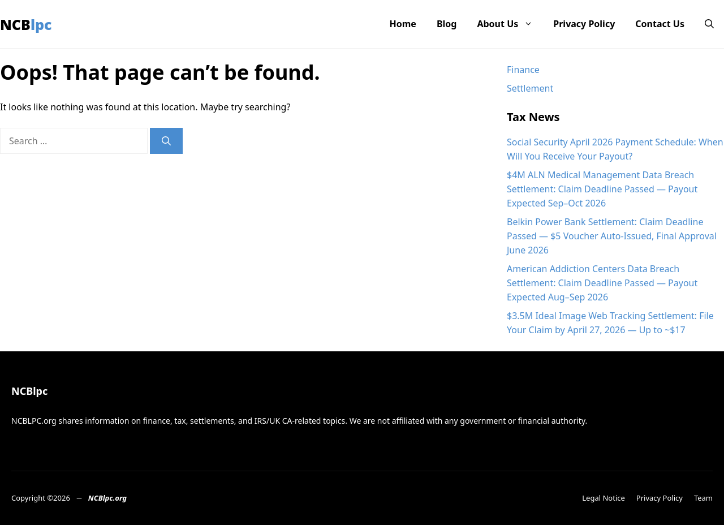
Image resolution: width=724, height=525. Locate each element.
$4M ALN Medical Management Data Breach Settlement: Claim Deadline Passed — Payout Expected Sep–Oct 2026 (602, 189)
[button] (709, 24)
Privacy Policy (584, 24)
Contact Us (659, 24)
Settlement (530, 88)
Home (403, 24)
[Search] (166, 141)
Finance (523, 69)
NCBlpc (26, 24)
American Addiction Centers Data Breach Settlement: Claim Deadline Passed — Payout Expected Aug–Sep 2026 (602, 282)
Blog (447, 24)
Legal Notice (603, 498)
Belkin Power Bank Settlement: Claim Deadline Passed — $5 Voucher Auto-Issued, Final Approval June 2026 (612, 236)
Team (703, 498)
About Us (510, 24)
